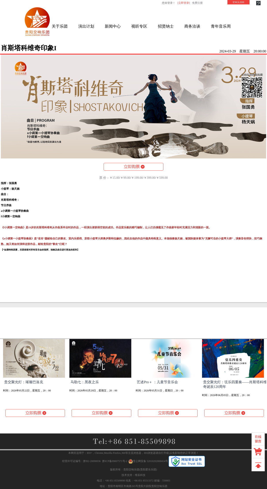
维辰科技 (140, 475)
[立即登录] (183, 2)
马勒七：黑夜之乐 (85, 382)
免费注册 (197, 2)
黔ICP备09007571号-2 (114, 461)
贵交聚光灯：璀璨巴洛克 (23, 382)
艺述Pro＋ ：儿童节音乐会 (157, 382)
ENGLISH (238, 2)
